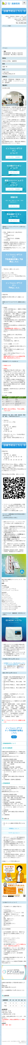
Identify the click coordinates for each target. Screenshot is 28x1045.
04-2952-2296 (22, 23)
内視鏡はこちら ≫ (14, 828)
